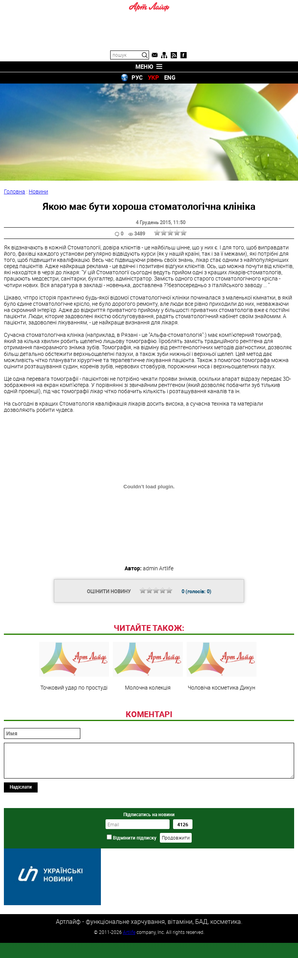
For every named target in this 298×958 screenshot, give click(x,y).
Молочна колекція (148, 719)
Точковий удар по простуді (74, 719)
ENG (169, 77)
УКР (153, 77)
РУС (137, 77)
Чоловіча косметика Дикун (221, 719)
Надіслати (21, 840)
